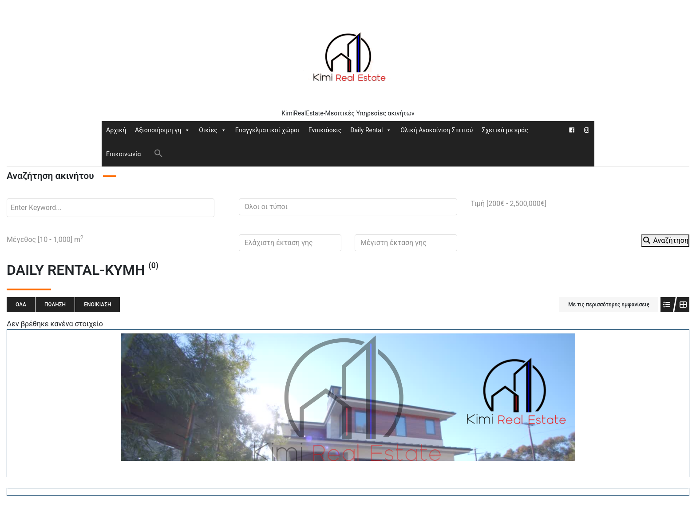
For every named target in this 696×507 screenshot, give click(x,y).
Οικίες (212, 130)
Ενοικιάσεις (325, 130)
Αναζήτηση (665, 240)
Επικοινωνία (123, 154)
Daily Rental (371, 130)
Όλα (21, 304)
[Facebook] (571, 130)
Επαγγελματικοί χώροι (267, 130)
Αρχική (116, 130)
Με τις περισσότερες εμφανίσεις (608, 304)
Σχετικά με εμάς (505, 130)
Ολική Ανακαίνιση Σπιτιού (436, 130)
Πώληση (55, 304)
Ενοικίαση (97, 304)
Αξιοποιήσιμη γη (162, 130)
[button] (158, 152)
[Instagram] (586, 130)
